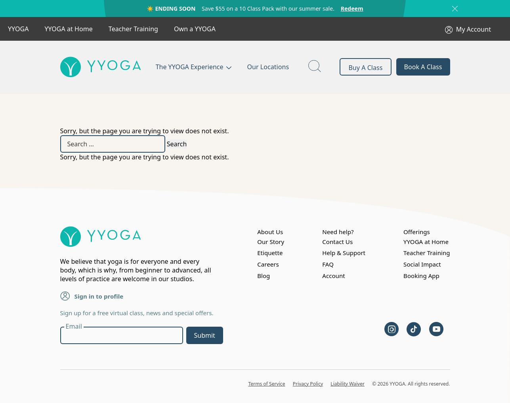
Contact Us (337, 242)
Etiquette (270, 253)
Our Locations (268, 66)
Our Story (270, 242)
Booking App (421, 276)
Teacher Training (133, 29)
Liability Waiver (347, 383)
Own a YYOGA (195, 29)
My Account (473, 29)
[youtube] (439, 333)
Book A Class (423, 66)
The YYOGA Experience (189, 66)
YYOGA (18, 29)
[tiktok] (417, 333)
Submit (204, 335)
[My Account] (450, 29)
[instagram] (394, 333)
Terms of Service (266, 383)
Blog (263, 276)
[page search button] (315, 67)
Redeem (352, 8)
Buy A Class (365, 67)
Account (333, 276)
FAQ (328, 264)
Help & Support (343, 253)
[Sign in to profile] (67, 295)
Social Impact (422, 264)
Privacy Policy (308, 383)
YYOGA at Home (68, 29)
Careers (268, 264)
